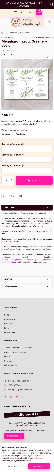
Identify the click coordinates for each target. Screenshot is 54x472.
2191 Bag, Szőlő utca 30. (18, 381)
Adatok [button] (8, 279)
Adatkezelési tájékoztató (15, 352)
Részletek (20, 134)
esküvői (6, 259)
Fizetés (7, 356)
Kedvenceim (9, 332)
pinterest (17, 397)
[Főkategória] (2, 32)
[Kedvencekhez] (48, 57)
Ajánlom (20, 196)
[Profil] (30, 12)
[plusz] (12, 178)
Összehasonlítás (4, 196)
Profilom (8, 323)
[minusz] (12, 182)
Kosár (6, 328)
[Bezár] (51, 4)
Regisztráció (9, 319)
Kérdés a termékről (12, 196)
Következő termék (44, 37)
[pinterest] (11, 54)
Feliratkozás (12, 436)
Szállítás (8, 361)
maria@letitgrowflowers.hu (31, 226)
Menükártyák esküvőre (19, 33)
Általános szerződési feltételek (18, 348)
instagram (11, 397)
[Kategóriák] (15, 12)
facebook (5, 397)
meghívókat (17, 259)
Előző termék (8, 37)
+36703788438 (50, 22)
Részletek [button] (10, 207)
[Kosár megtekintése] (39, 12)
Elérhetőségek (10, 365)
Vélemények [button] (11, 286)
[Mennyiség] (6, 180)
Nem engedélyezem (15, 466)
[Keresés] (22, 12)
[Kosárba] (34, 180)
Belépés (8, 315)
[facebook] (4, 54)
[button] (27, 84)
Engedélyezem (37, 466)
